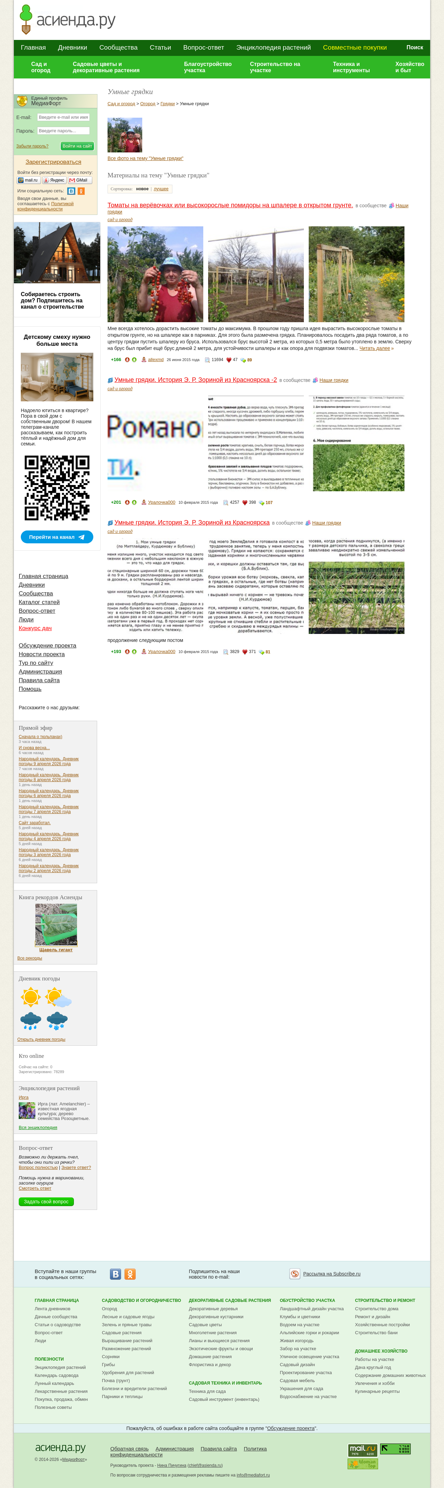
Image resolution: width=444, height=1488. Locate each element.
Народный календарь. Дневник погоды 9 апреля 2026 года (49, 761)
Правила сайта (39, 680)
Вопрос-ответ (203, 47)
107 (269, 502)
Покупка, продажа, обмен (61, 1399)
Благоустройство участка (208, 67)
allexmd (156, 359)
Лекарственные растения (61, 1391)
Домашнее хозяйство (381, 1351)
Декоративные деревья (213, 1308)
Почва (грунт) (116, 1380)
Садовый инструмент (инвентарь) (224, 1399)
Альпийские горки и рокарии (309, 1332)
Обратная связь (129, 1449)
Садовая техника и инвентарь (225, 1383)
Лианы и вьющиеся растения (219, 1340)
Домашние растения (210, 1356)
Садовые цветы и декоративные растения (106, 67)
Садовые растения (122, 1332)
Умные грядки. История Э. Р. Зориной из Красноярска (192, 522)
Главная (33, 47)
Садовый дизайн (297, 1364)
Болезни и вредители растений (134, 1388)
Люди (26, 619)
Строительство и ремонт (385, 1300)
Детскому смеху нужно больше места (57, 340)
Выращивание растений (127, 1340)
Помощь (30, 689)
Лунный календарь (54, 1383)
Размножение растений (126, 1348)
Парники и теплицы (122, 1396)
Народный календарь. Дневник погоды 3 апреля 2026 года (49, 852)
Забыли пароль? (32, 146)
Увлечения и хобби (374, 1383)
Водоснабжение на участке (308, 1396)
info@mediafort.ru (253, 1475)
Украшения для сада (301, 1388)
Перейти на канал (52, 537)
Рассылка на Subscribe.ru (331, 1274)
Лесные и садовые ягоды (128, 1316)
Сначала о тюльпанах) (40, 736)
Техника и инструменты (351, 67)
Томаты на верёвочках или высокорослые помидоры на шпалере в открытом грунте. (230, 205)
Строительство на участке (275, 67)
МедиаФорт (73, 1459)
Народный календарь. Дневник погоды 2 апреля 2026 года (49, 868)
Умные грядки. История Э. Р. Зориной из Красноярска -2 (195, 379)
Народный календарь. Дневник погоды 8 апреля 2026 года (49, 777)
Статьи (160, 47)
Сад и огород (41, 67)
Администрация (40, 671)
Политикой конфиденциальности (45, 206)
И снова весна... (34, 747)
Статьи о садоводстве (58, 1324)
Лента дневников (52, 1308)
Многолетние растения (213, 1332)
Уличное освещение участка (309, 1356)
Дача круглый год (373, 1367)
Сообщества (118, 47)
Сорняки (111, 1356)
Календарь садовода (56, 1375)
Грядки (168, 103)
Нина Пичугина (171, 1465)
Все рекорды (29, 958)
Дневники (72, 47)
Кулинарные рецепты (377, 1391)
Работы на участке (374, 1359)
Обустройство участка (307, 1300)
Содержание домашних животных (390, 1375)
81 (268, 652)
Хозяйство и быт (409, 67)
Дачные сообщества (56, 1316)
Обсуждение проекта (47, 645)
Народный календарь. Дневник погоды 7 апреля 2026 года (49, 809)
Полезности (49, 1359)
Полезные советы (53, 1407)
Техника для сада (207, 1391)
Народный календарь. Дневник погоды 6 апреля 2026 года (49, 793)
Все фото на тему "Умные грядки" (145, 158)
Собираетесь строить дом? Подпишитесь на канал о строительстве (52, 300)
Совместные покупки (355, 47)
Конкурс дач (35, 628)
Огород (147, 103)
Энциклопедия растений (273, 47)
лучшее (161, 188)
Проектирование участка (306, 1372)
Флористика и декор (210, 1364)
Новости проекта (42, 654)
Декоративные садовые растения (230, 1300)
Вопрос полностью (38, 1167)
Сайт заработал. (35, 822)
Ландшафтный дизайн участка (312, 1308)
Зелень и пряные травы (127, 1324)
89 (249, 360)
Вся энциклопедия (38, 1127)
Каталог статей (39, 602)
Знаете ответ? (76, 1167)
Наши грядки (333, 380)
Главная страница (43, 576)
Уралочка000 (161, 502)
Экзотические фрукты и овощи (221, 1348)
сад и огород (120, 219)
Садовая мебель (297, 1380)
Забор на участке (298, 1348)
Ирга (23, 1097)
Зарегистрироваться (54, 162)
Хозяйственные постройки (382, 1324)
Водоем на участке (299, 1324)
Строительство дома (376, 1308)
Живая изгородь (297, 1340)
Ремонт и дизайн (372, 1316)
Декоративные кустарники (216, 1316)
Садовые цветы (205, 1324)
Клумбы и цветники (300, 1316)
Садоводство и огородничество (141, 1300)
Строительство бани (376, 1332)
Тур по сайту (36, 663)
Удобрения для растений (128, 1372)
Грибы (108, 1364)
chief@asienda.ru (205, 1465)
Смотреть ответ (35, 1188)
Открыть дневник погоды (41, 1039)
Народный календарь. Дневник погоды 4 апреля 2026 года (49, 836)
